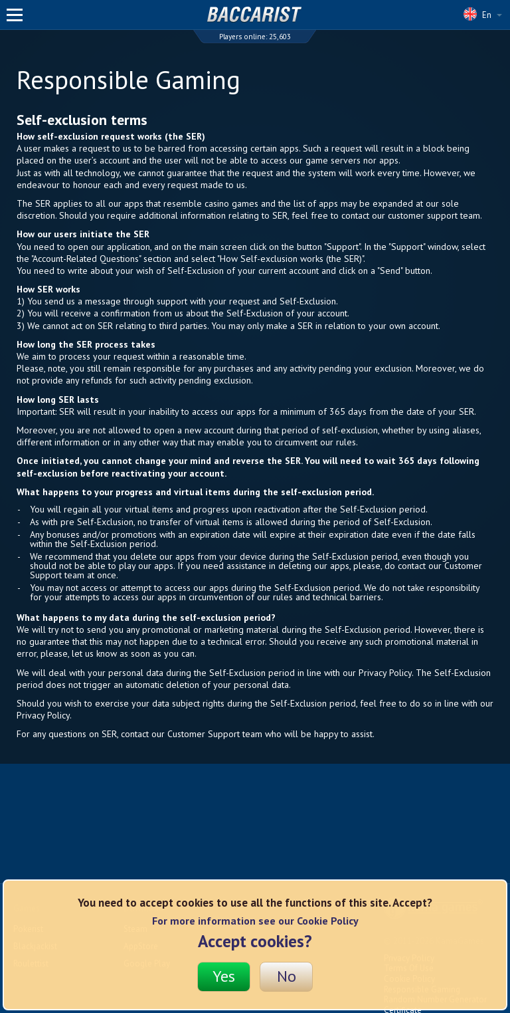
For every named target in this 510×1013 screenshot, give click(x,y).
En (483, 14)
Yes (223, 976)
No (286, 976)
